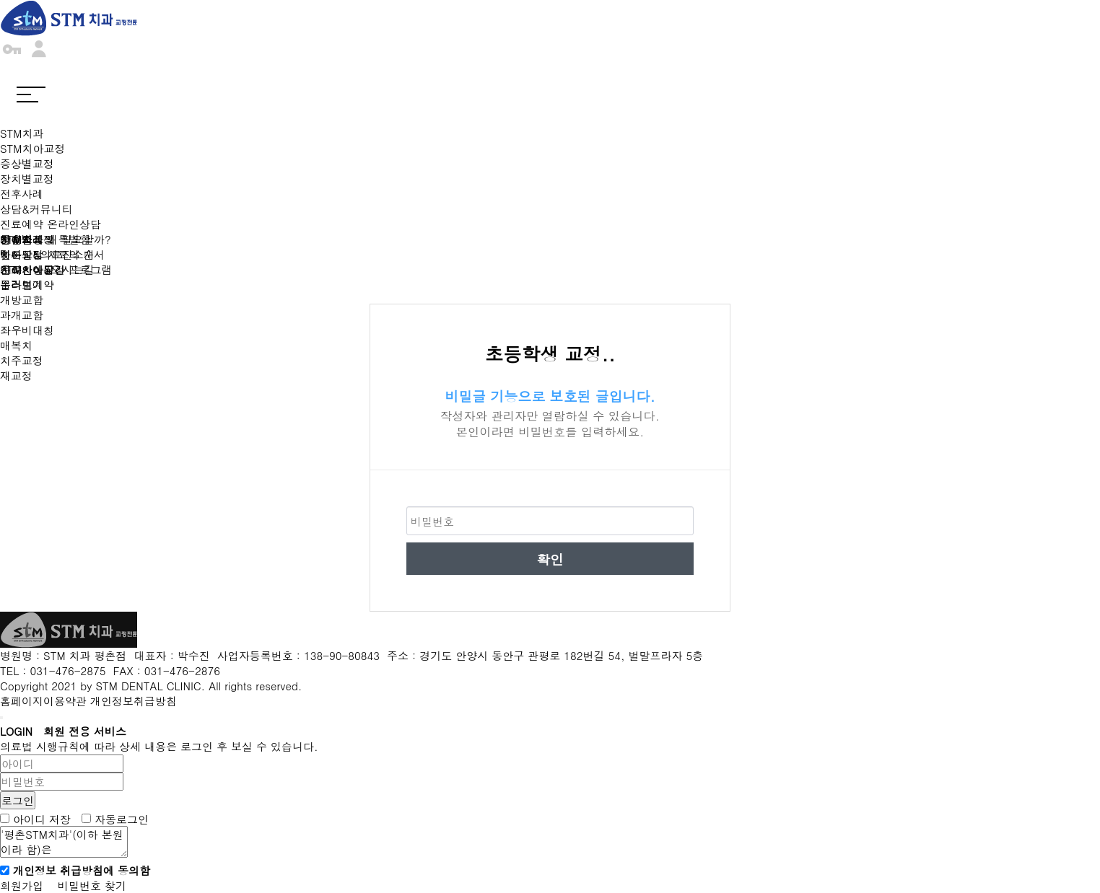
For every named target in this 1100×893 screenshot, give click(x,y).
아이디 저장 (42, 818)
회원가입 (21, 885)
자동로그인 (122, 818)
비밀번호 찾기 (92, 885)
